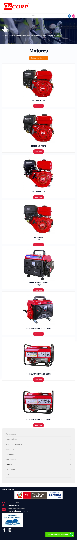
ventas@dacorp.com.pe (18, 511)
